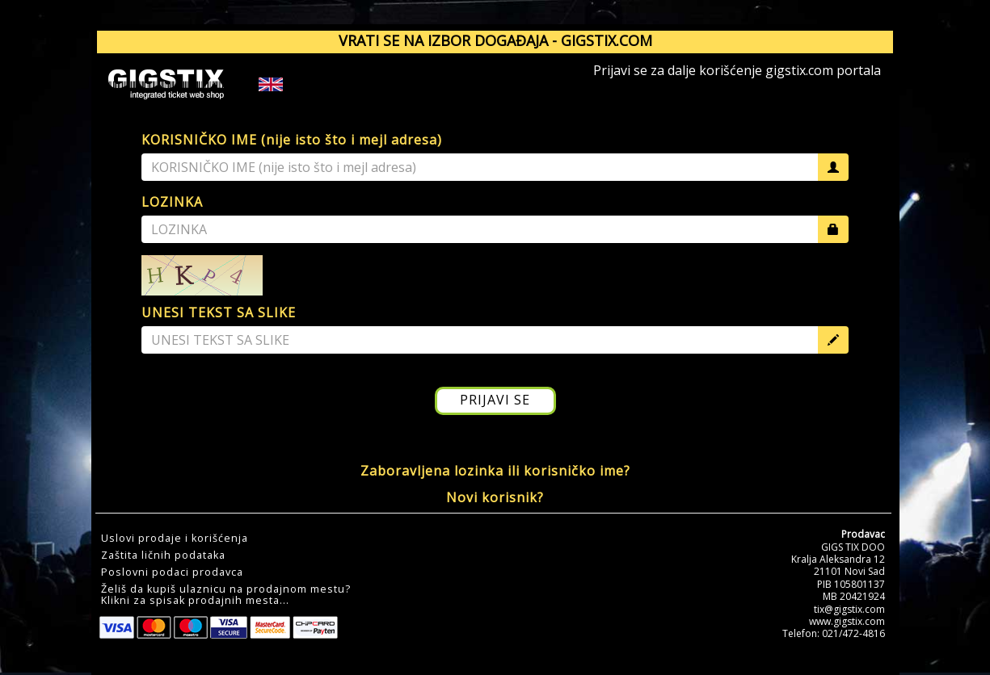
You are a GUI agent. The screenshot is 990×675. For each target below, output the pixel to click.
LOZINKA (172, 202)
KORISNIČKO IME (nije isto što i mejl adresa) (291, 140)
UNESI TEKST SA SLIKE (218, 312)
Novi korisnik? (495, 497)
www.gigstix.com (847, 621)
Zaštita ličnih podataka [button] (163, 555)
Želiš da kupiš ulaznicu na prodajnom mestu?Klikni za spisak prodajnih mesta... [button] (226, 595)
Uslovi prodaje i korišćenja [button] (174, 538)
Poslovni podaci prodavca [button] (172, 572)
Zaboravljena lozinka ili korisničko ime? (495, 471)
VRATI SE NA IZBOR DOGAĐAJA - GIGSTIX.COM (495, 40)
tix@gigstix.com (849, 609)
